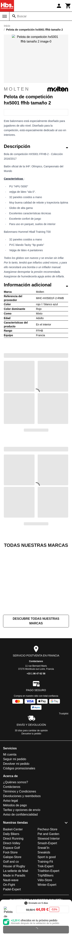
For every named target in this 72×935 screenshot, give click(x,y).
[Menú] (4, 16)
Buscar (22, 16)
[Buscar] (14, 16)
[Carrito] (68, 6)
